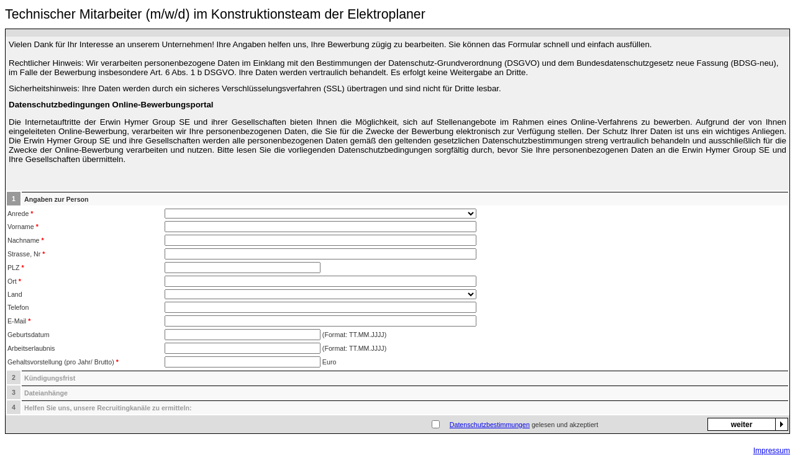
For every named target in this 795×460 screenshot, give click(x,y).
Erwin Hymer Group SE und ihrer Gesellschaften (195, 122)
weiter (742, 424)
